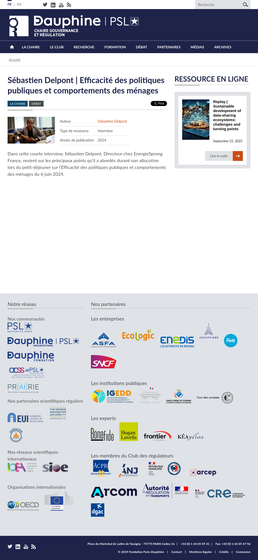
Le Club (57, 47)
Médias (197, 47)
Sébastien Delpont (112, 121)
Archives (222, 47)
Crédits (224, 552)
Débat (141, 47)
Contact (176, 552)
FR (10, 4)
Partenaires (168, 47)
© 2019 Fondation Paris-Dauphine (141, 552)
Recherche (84, 47)
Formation (115, 47)
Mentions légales (200, 552)
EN (19, 4)
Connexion (243, 552)
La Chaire (31, 47)
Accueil (12, 47)
